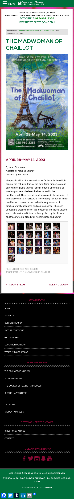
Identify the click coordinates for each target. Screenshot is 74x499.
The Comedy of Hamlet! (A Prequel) (23, 386)
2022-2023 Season (29, 269)
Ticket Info (10, 405)
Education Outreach (15, 345)
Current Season (13, 323)
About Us (9, 316)
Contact (9, 438)
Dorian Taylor (46, 488)
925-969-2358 (44, 18)
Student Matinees (14, 412)
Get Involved (11, 337)
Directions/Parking (14, 431)
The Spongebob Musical (17, 371)
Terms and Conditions (16, 352)
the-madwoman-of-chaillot (35, 272)
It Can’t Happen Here (15, 393)
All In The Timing (13, 379)
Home (7, 308)
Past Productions (14, 330)
